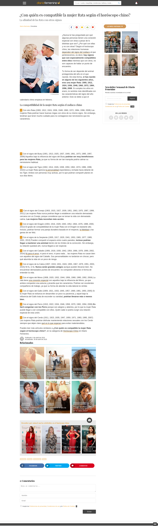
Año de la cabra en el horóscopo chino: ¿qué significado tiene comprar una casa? (57, 374)
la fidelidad (84, 230)
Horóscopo (37, 459)
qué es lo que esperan (51, 323)
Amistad (23, 459)
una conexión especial (38, 280)
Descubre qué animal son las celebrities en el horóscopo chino (45, 423)
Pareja (30, 459)
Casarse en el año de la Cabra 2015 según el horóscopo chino (31, 375)
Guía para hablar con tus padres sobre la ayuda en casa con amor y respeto (130, 70)
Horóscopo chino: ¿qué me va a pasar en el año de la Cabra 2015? (82, 409)
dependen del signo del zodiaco (76, 52)
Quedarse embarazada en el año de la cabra (32, 409)
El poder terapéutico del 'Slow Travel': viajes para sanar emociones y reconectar (113, 46)
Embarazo (25, 404)
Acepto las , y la (48, 506)
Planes (50, 404)
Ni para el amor (32, 253)
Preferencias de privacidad (38, 506)
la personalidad (52, 170)
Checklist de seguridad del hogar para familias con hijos (111, 70)
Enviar (89, 512)
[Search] (118, 3)
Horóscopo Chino (70, 331)
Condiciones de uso (53, 506)
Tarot (44, 459)
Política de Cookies (69, 506)
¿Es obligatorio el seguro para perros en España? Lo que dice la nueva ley (130, 47)
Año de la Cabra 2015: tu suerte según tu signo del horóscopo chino (83, 375)
